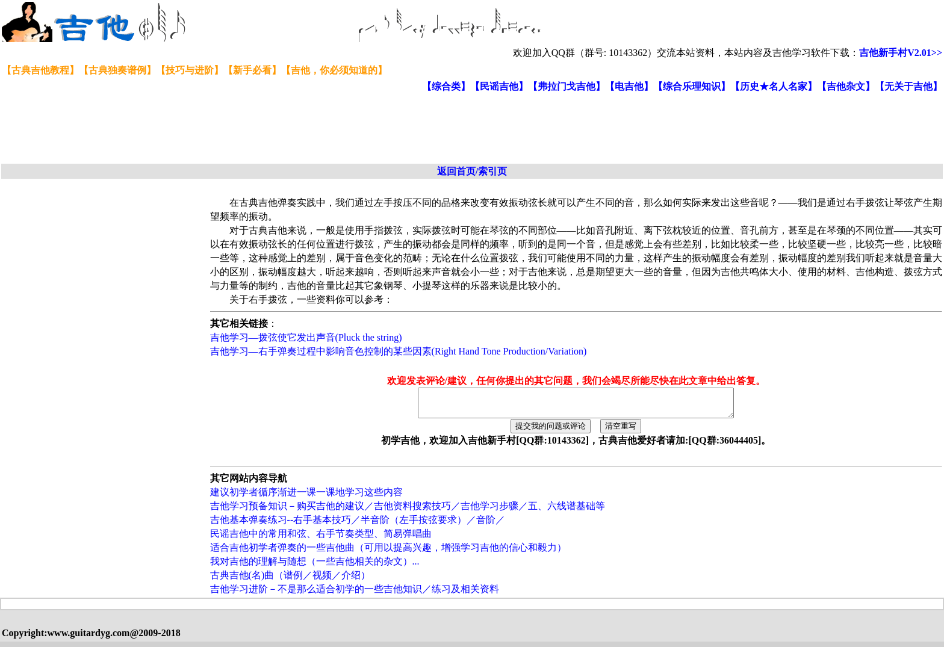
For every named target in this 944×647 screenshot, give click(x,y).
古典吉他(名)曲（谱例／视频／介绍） (290, 580)
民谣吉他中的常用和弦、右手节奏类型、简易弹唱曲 (321, 539)
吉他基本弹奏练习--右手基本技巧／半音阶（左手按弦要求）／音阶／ (358, 525)
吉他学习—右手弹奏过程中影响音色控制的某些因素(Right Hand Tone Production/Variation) (398, 351)
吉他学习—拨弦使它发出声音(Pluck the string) (306, 337)
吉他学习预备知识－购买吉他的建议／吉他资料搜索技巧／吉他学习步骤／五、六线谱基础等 (407, 511)
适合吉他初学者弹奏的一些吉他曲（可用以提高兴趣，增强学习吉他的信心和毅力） (388, 553)
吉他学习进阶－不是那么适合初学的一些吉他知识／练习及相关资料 (354, 594)
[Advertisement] (294, 129)
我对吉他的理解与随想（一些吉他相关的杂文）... (315, 567)
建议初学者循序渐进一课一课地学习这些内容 (306, 497)
